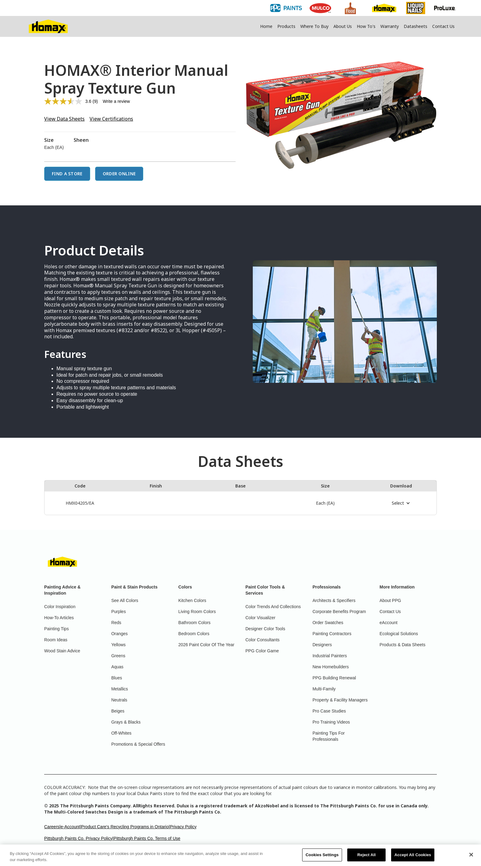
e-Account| (70, 826)
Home (266, 26)
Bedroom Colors (193, 633)
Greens (118, 655)
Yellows (118, 644)
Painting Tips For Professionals (329, 736)
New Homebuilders (331, 666)
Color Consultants (262, 639)
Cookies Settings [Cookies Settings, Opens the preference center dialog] (322, 858)
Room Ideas (55, 639)
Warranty (389, 26)
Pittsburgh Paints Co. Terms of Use (147, 838)
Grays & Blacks (126, 722)
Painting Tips (56, 628)
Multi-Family (324, 688)
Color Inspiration (59, 606)
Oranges (119, 633)
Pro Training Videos (331, 722)
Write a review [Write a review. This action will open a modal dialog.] (116, 101)
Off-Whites (121, 733)
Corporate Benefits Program (339, 611)
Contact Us (443, 26)
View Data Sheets (64, 119)
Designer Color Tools (265, 628)
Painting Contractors (332, 633)
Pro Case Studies (329, 711)
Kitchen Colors (192, 600)
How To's (366, 26)
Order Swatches (328, 622)
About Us (342, 26)
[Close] (471, 857)
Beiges (118, 711)
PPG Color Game (262, 650)
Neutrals (119, 699)
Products (286, 26)
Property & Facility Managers (340, 699)
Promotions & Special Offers (138, 744)
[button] (401, 503)
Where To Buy (314, 26)
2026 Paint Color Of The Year (206, 644)
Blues (116, 677)
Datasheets (415, 26)
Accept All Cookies (412, 858)
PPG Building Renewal (334, 677)
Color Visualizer (260, 617)
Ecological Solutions (398, 633)
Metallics (119, 688)
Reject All (366, 858)
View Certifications (111, 119)
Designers (322, 644)
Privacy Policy (183, 826)
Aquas (117, 666)
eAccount (388, 622)
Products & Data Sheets (402, 644)
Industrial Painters (330, 655)
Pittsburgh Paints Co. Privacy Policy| (79, 838)
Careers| (52, 826)
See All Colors (124, 600)
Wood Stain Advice (62, 650)
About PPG (390, 600)
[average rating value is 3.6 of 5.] (68, 101)
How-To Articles (59, 617)
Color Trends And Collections (273, 606)
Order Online (119, 174)
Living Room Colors (197, 611)
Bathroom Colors (194, 622)
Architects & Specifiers (334, 600)
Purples (118, 611)
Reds (116, 622)
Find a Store (67, 174)
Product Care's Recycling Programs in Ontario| (125, 826)
